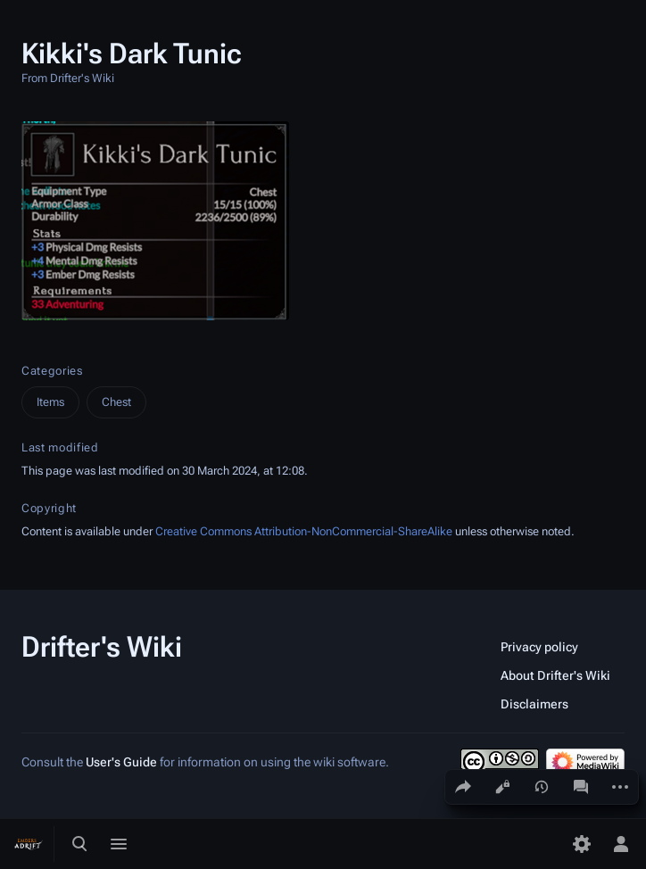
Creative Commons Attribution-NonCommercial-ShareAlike (303, 531)
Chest (116, 402)
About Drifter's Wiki (555, 675)
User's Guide (121, 762)
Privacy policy (539, 647)
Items (50, 402)
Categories (52, 370)
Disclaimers (534, 704)
